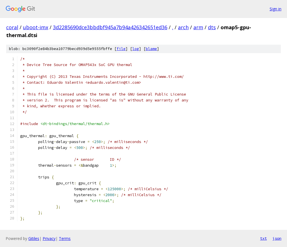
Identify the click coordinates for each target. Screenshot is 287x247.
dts (212, 27)
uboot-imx (35, 27)
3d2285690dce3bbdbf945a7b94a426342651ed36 (110, 27)
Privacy (49, 238)
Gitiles (33, 238)
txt (263, 238)
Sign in (275, 9)
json (276, 238)
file (121, 48)
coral (12, 27)
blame (151, 48)
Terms (65, 238)
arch (183, 27)
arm (198, 27)
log (135, 48)
